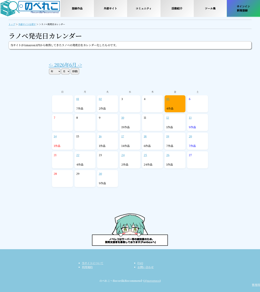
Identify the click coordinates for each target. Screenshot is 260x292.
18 (145, 136)
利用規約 (87, 267)
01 (77, 99)
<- (51, 64)
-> (79, 64)
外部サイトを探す (27, 24)
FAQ (140, 263)
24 (123, 155)
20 (190, 136)
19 (167, 136)
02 (100, 99)
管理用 (256, 285)
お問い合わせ (145, 267)
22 (77, 155)
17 (122, 136)
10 (122, 118)
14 (55, 136)
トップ (11, 24)
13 (190, 118)
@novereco (152, 281)
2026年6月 (65, 64)
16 (100, 136)
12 (167, 118)
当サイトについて (92, 263)
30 (100, 174)
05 (167, 99)
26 (167, 155)
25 (145, 155)
